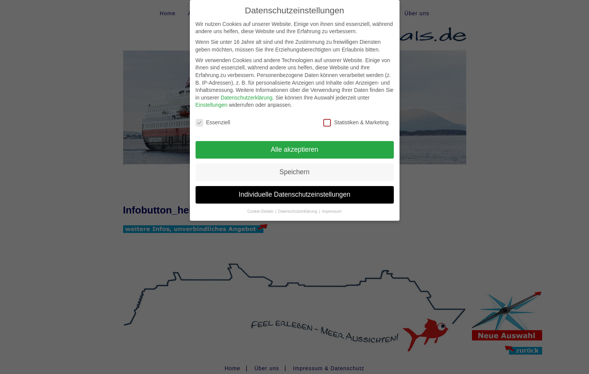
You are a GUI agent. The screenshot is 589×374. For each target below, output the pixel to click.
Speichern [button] (294, 165)
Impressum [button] (332, 204)
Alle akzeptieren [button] (294, 143)
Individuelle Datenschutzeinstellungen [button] (294, 188)
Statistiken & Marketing (355, 116)
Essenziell (213, 116)
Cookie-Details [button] (260, 204)
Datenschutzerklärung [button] (298, 204)
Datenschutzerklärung (247, 91)
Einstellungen (212, 99)
